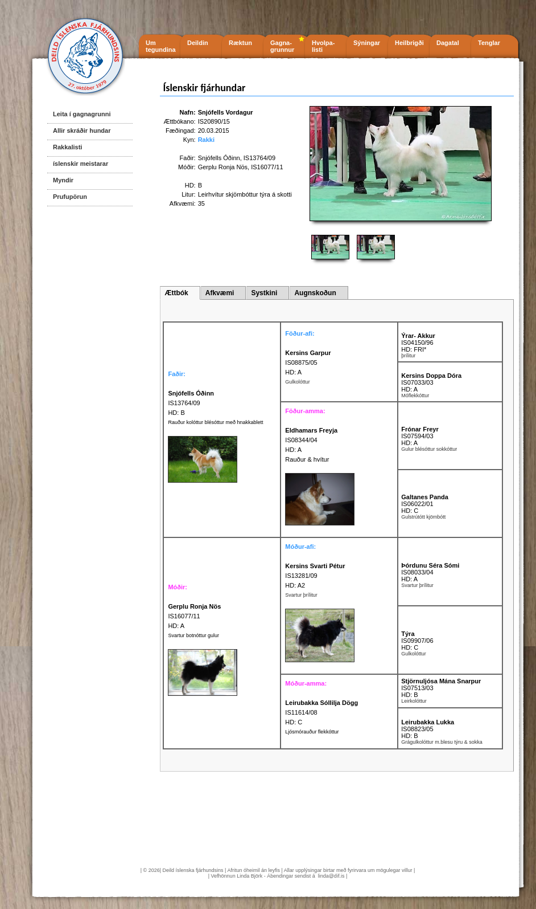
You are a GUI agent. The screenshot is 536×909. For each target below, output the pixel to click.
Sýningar (366, 42)
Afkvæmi (219, 293)
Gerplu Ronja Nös (223, 167)
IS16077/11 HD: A (194, 616)
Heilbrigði (409, 42)
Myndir (63, 180)
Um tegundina (161, 46)
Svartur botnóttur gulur (193, 635)
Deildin (197, 42)
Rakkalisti (67, 147)
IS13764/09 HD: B (191, 403)
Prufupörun (70, 196)
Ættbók (176, 293)
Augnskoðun (315, 293)
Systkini (264, 293)
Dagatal (447, 42)
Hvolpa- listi (323, 46)
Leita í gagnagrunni (81, 114)
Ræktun (240, 42)
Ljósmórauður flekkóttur (312, 732)
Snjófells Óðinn (219, 157)
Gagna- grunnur (282, 46)
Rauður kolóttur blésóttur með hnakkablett (215, 422)
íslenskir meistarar (80, 163)
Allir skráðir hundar (81, 130)
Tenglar (489, 42)
